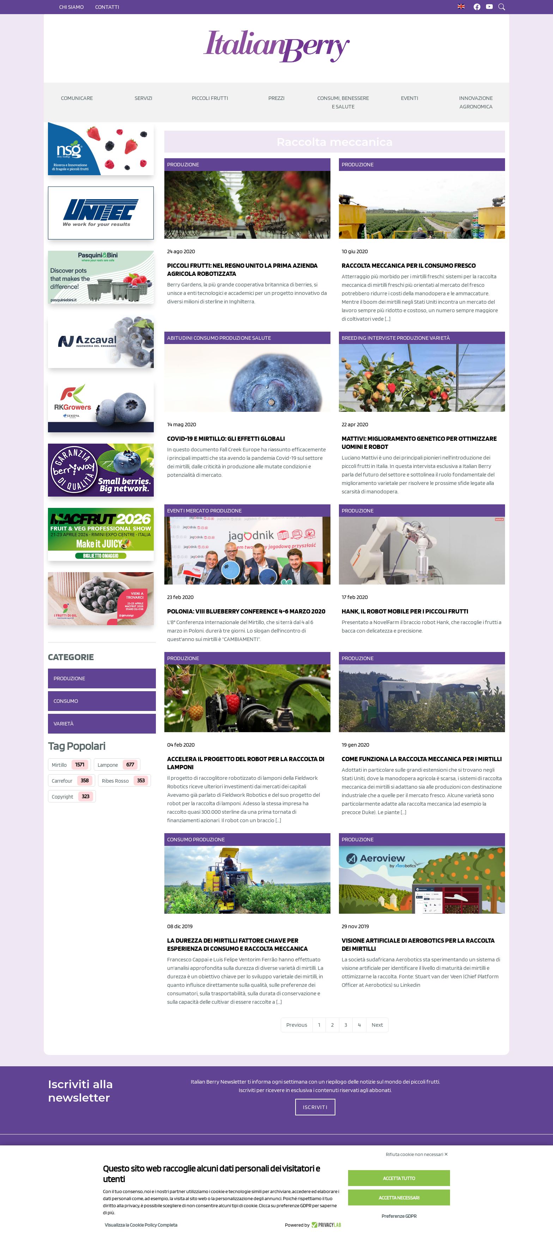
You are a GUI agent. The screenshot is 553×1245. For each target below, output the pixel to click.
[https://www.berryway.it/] (102, 476)
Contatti (107, 7)
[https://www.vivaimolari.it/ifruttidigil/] (102, 604)
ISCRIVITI (315, 1107)
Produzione (69, 678)
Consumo (66, 701)
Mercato (197, 510)
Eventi (176, 510)
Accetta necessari (399, 1197)
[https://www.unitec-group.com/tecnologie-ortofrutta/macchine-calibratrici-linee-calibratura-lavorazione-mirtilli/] (102, 218)
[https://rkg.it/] (102, 411)
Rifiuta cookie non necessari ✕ (417, 1154)
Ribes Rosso (115, 781)
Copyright (62, 797)
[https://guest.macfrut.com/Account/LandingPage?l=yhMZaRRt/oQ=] (102, 540)
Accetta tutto (399, 1178)
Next (377, 1024)
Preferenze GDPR (399, 1216)
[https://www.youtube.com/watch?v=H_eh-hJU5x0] (102, 347)
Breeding (354, 337)
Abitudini (180, 337)
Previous (296, 1024)
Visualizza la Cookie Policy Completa (141, 1225)
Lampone (108, 765)
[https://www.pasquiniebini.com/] (102, 283)
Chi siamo (71, 7)
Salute (261, 337)
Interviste (381, 337)
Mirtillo (59, 765)
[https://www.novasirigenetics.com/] (102, 154)
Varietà (64, 723)
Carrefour (62, 781)
